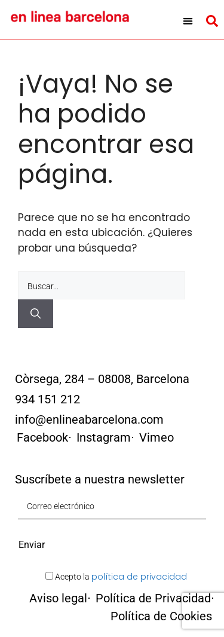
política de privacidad (139, 577)
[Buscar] (35, 313)
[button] (188, 21)
